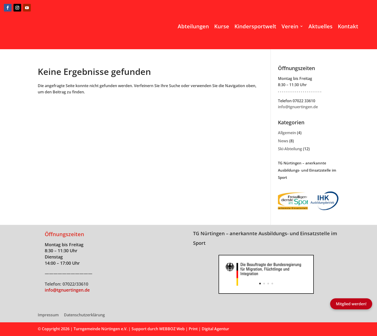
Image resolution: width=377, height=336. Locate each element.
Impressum (48, 315)
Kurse (221, 26)
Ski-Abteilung (290, 148)
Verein (290, 26)
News (283, 141)
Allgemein (287, 132)
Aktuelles (320, 26)
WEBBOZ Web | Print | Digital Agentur (194, 328)
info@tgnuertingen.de (298, 106)
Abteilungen (193, 26)
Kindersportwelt (255, 26)
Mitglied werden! (351, 303)
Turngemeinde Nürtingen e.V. (101, 328)
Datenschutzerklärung (84, 315)
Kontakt (348, 26)
